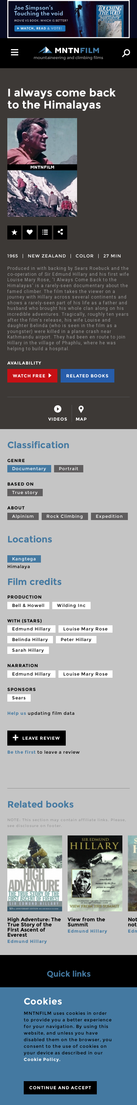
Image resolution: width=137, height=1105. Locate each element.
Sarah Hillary (28, 650)
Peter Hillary (76, 639)
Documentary (29, 468)
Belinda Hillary (30, 639)
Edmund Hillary (31, 629)
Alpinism (23, 516)
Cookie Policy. (42, 1059)
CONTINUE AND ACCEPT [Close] (60, 1087)
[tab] (58, 413)
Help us (16, 713)
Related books (87, 375)
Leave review (36, 738)
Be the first (21, 752)
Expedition (109, 516)
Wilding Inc (71, 605)
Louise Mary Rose (85, 629)
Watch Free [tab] (32, 375)
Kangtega (24, 558)
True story (25, 492)
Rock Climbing (64, 516)
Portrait (69, 468)
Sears (19, 697)
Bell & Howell (28, 605)
